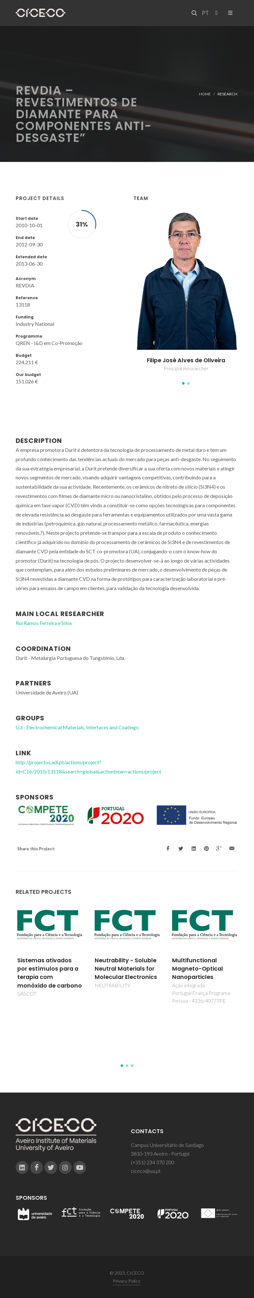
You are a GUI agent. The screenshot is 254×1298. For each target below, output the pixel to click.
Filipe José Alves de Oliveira (186, 360)
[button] (183, 383)
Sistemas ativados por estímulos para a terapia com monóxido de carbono (49, 973)
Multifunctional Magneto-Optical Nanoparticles (197, 969)
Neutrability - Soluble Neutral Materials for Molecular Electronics (126, 969)
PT (205, 13)
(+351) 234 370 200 (152, 1162)
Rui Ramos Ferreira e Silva (44, 623)
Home (205, 93)
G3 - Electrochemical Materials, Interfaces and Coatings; (77, 727)
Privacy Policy (126, 1281)
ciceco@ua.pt (146, 1171)
